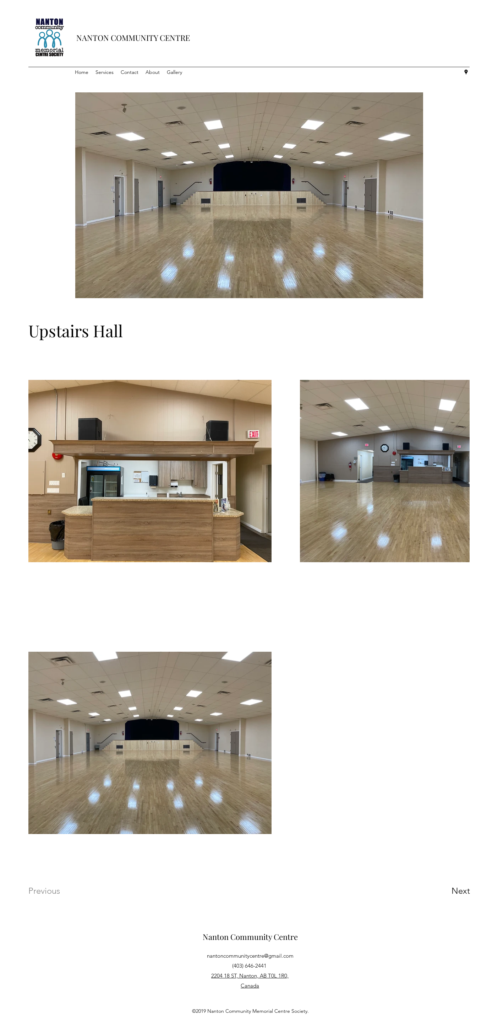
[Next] (446, 891)
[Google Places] (466, 72)
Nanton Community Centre (250, 936)
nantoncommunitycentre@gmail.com (250, 955)
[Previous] (53, 891)
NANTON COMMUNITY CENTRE (133, 37)
